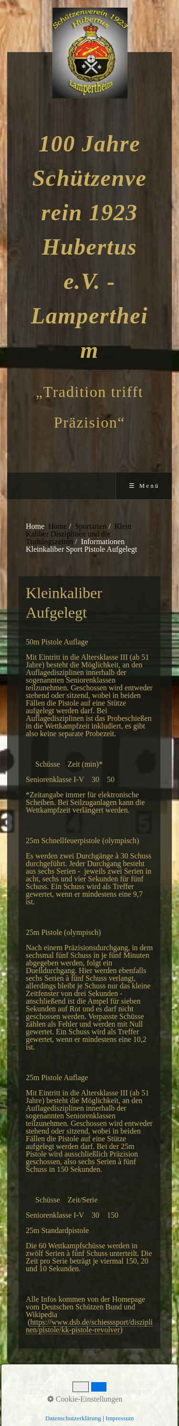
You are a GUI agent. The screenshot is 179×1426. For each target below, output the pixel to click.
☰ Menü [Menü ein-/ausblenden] (144, 485)
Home (57, 526)
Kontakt (70, 1383)
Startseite (36, 1383)
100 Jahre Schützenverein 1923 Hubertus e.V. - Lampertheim (89, 247)
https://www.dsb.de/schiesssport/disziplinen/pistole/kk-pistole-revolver (89, 1326)
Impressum (106, 1383)
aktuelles (143, 1383)
